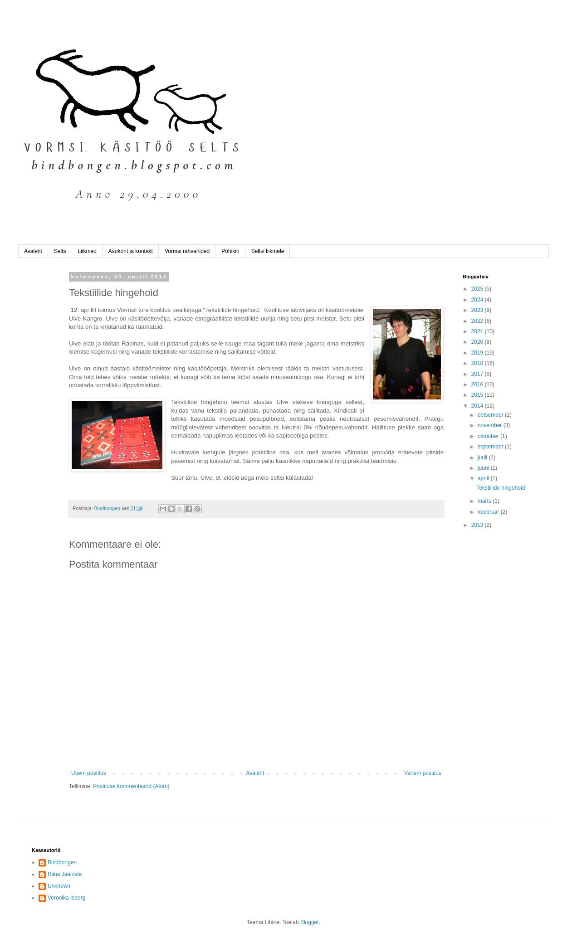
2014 (478, 406)
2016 (478, 384)
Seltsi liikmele (267, 251)
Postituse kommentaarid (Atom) (131, 786)
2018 (478, 363)
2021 (478, 331)
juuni (484, 468)
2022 (478, 321)
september (491, 446)
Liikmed (87, 251)
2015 (478, 395)
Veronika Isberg (66, 898)
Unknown (59, 886)
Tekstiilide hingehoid (500, 488)
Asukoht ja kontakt (130, 251)
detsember (491, 415)
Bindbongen (62, 862)
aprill (484, 478)
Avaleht (33, 251)
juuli (483, 457)
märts (485, 501)
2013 (478, 525)
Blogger (309, 922)
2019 (478, 353)
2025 (478, 289)
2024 (478, 300)
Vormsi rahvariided (187, 251)
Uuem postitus (88, 773)
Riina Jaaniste (65, 874)
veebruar (489, 512)
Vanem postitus (422, 773)
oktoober (489, 436)
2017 (478, 374)
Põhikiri (230, 251)
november (490, 425)
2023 (478, 310)
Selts (60, 251)
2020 (478, 342)
